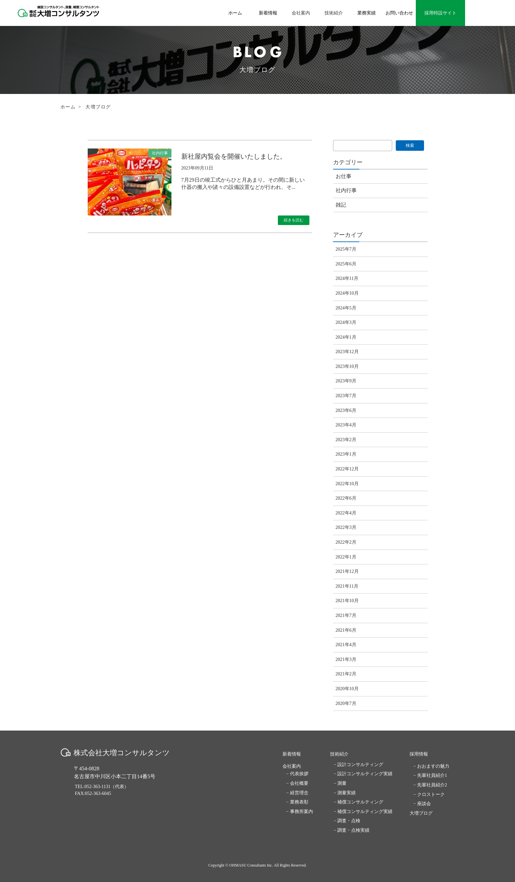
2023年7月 (346, 395)
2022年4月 (346, 512)
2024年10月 (347, 293)
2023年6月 (346, 410)
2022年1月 (346, 556)
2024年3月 (346, 322)
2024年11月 (347, 278)
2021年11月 (347, 586)
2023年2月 (346, 439)
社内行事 (346, 190)
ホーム (68, 106)
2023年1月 (346, 454)
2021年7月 (346, 615)
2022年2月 (346, 542)
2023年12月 (347, 351)
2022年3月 (346, 527)
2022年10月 (347, 483)
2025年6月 (346, 263)
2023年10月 (347, 366)
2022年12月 (347, 468)
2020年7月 (346, 703)
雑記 (341, 205)
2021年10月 (347, 600)
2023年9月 (346, 380)
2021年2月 (346, 673)
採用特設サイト (440, 13)
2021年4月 (346, 644)
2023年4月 (346, 424)
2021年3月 (346, 659)
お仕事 (343, 176)
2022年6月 (346, 498)
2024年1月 (346, 337)
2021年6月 (346, 630)
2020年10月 (347, 688)
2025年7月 (346, 249)
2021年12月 (347, 571)
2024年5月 (346, 307)
